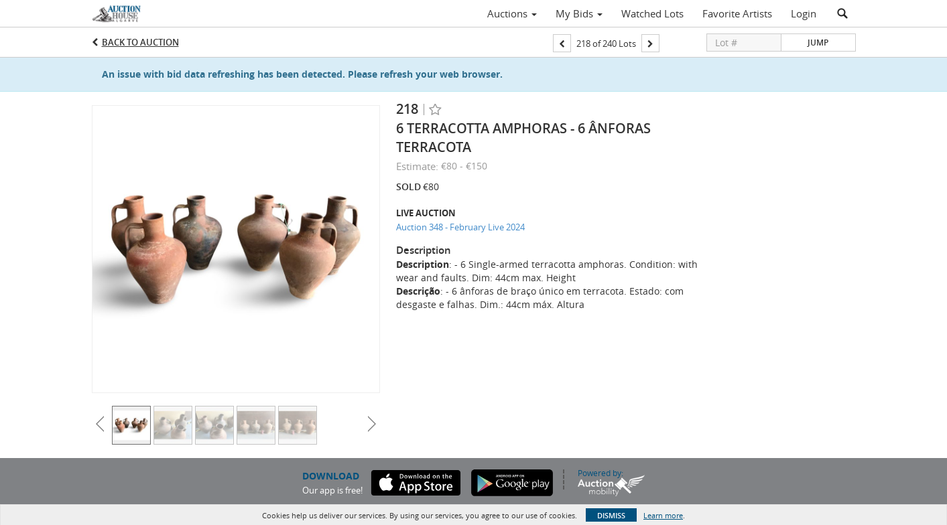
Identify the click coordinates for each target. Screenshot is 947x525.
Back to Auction (140, 42)
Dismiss (611, 515)
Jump (818, 42)
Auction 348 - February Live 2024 (460, 227)
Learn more (663, 515)
